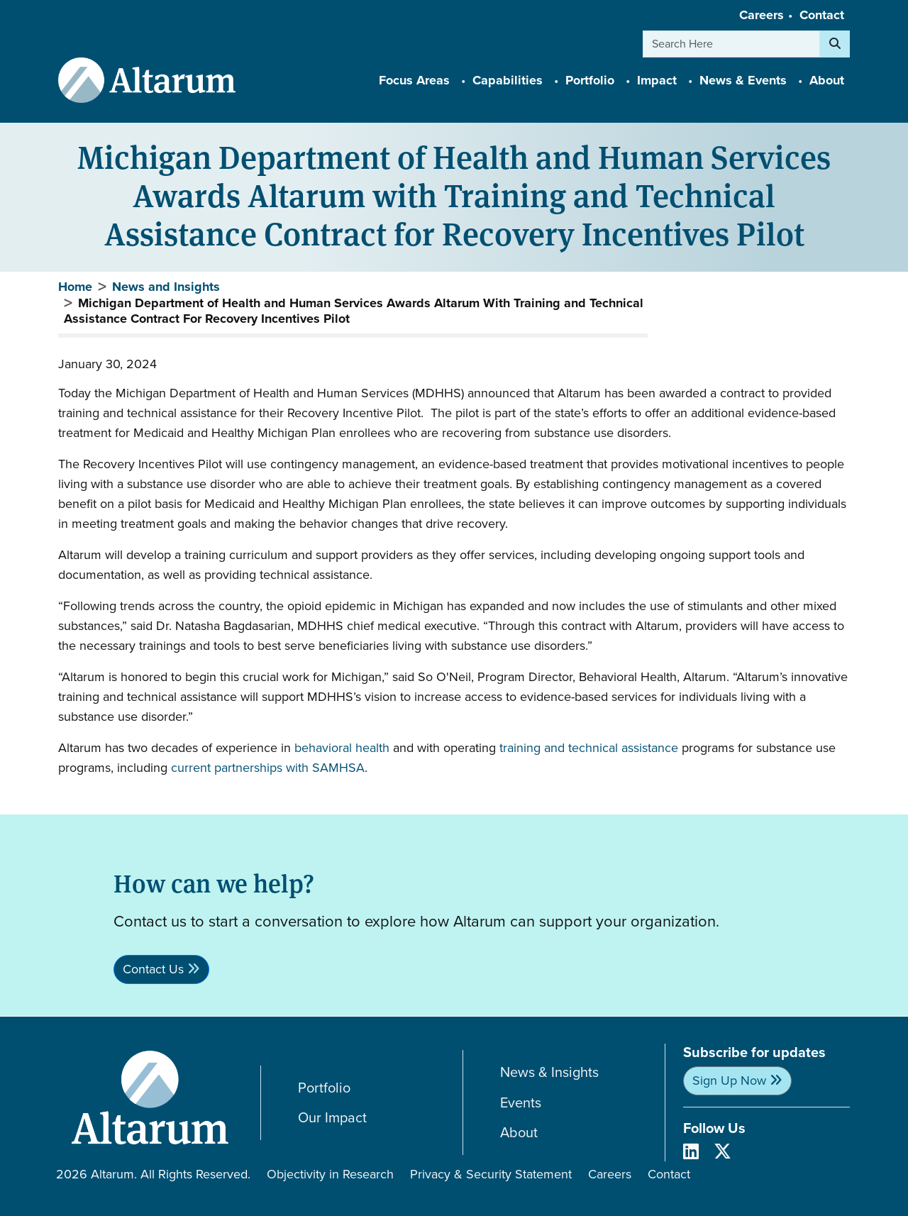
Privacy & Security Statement (491, 1174)
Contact (821, 15)
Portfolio (324, 1088)
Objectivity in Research (330, 1174)
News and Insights (166, 286)
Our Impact (332, 1118)
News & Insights (549, 1072)
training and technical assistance (588, 748)
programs (708, 748)
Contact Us (153, 969)
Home (75, 286)
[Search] (835, 44)
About (519, 1132)
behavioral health (341, 748)
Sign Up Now (729, 1080)
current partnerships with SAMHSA (268, 767)
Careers (761, 15)
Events (520, 1103)
